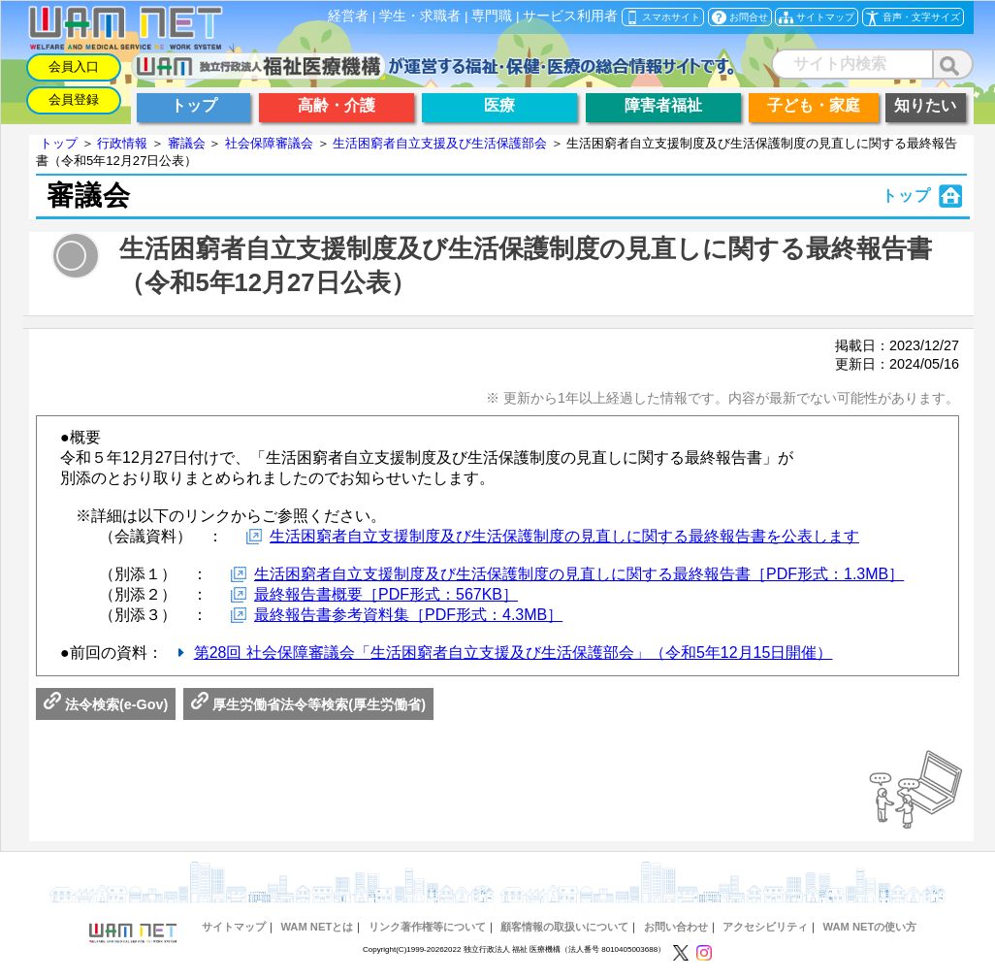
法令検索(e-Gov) (106, 704)
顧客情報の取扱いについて (564, 926)
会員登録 (73, 99)
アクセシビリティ (765, 926)
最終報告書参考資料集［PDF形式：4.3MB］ (408, 614)
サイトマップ (234, 926)
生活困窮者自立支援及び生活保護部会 (440, 143)
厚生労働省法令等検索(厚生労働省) (308, 704)
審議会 (187, 143)
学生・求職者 (420, 16)
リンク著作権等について (427, 926)
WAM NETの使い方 (870, 926)
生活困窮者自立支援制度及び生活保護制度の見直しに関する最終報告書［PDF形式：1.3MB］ (579, 574)
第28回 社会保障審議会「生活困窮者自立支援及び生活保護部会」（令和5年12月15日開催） (513, 652)
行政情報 (122, 143)
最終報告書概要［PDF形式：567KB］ (386, 594)
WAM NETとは (316, 926)
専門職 (491, 16)
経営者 (348, 16)
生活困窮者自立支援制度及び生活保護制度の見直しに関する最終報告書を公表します (564, 536)
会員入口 (73, 66)
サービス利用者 (570, 16)
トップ (59, 143)
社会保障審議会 (269, 143)
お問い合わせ (676, 926)
